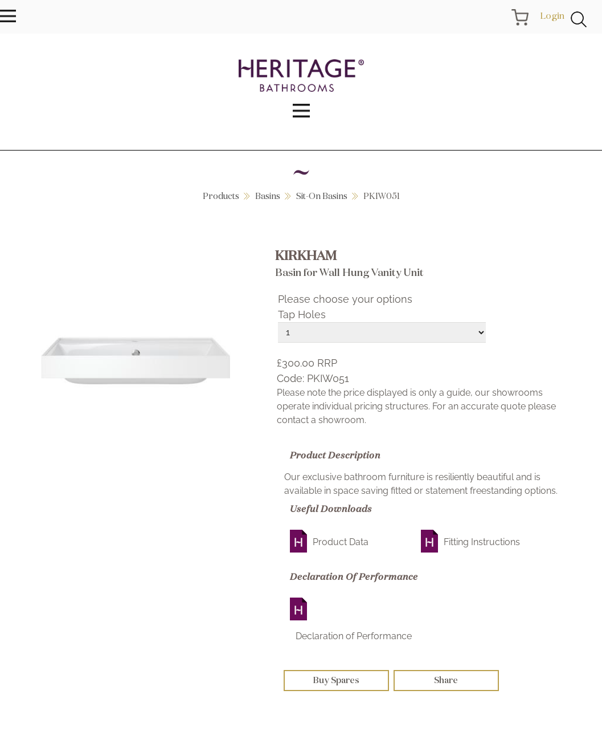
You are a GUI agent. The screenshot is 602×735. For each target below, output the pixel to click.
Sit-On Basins (321, 195)
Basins (267, 195)
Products (221, 195)
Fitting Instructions (482, 542)
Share (446, 680)
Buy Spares (336, 680)
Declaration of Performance (354, 636)
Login (552, 15)
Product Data (340, 542)
